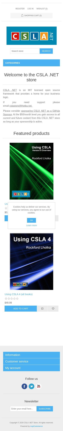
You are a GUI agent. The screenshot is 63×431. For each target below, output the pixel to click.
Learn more (31, 225)
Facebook (24, 386)
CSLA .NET (10, 90)
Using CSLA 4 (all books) (19, 294)
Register (20, 9)
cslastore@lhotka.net (20, 106)
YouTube (38, 386)
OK (31, 220)
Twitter (31, 386)
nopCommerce (36, 426)
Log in (31, 9)
